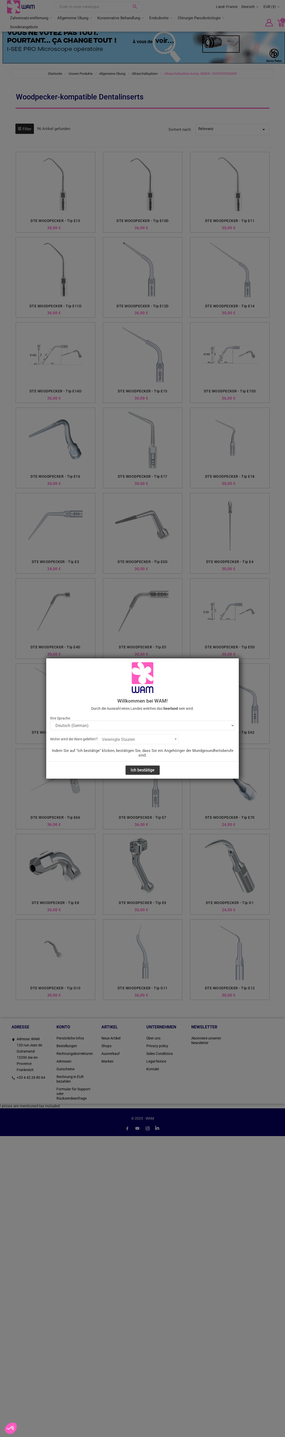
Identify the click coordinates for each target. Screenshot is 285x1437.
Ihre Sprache (60, 718)
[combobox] (138, 739)
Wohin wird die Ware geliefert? (74, 739)
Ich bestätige (143, 770)
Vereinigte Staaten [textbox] (118, 739)
